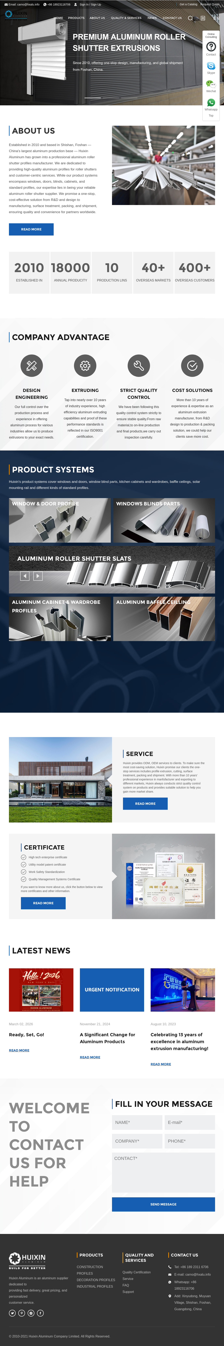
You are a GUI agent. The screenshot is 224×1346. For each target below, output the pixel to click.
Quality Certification (137, 1272)
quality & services (126, 18)
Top (211, 115)
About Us (97, 18)
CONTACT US (172, 18)
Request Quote (210, 4)
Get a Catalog (188, 4)
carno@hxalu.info (28, 4)
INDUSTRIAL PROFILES (95, 1286)
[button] (24, 576)
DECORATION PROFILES (96, 1280)
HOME (58, 18)
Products (76, 18)
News (152, 18)
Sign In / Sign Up (90, 4)
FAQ (126, 1285)
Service (128, 1279)
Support (128, 1292)
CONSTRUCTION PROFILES (90, 1270)
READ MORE (31, 229)
